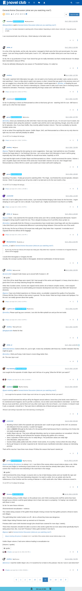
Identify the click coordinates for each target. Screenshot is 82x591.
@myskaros (17, 459)
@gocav (15, 142)
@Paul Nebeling (23, 381)
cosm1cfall (10, 190)
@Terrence (16, 553)
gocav (8, 111)
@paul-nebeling (8, 385)
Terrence (9, 489)
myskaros (10, 381)
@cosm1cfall (16, 265)
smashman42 (11, 93)
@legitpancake (7, 325)
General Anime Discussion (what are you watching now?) (37, 19)
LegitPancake (11, 303)
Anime (8, 8)
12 (45, 574)
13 (50, 574)
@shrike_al (61, 78)
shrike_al (9, 42)
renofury (9, 70)
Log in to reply (74, 9)
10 (35, 574)
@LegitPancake (17, 321)
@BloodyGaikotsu (9, 343)
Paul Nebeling (11, 363)
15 (61, 574)
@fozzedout (8, 23)
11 (40, 574)
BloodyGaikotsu (11, 236)
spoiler (7, 272)
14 (55, 574)
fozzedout (9, 16)
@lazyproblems (29, 16)
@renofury (26, 111)
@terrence (6, 557)
